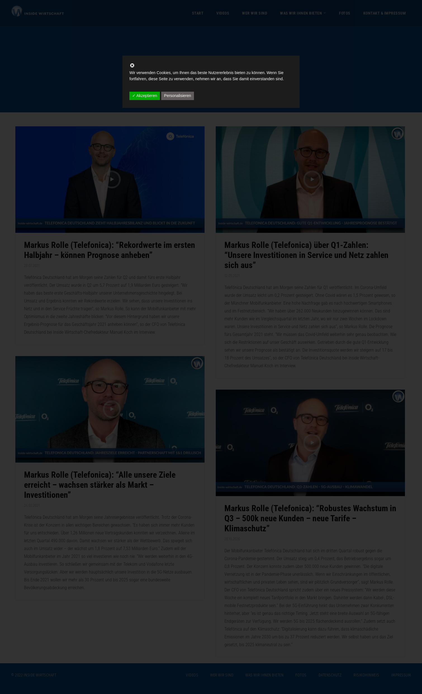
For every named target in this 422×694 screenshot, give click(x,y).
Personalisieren (177, 95)
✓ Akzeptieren (144, 95)
